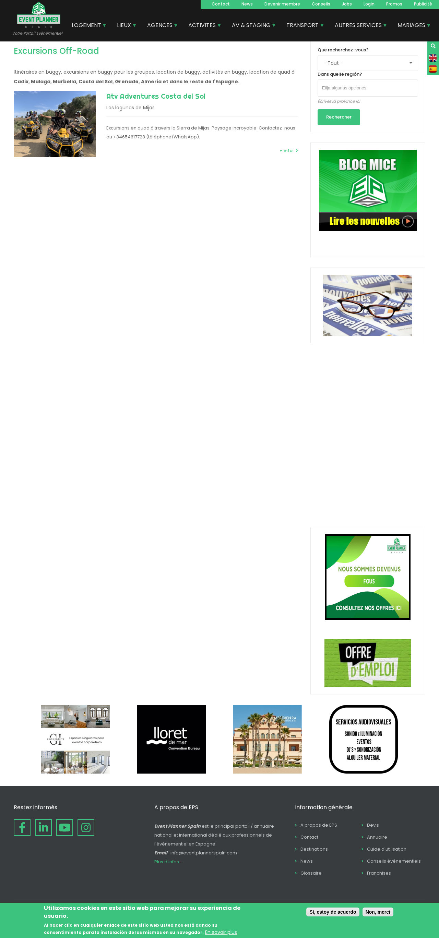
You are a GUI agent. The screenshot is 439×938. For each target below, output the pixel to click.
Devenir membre (282, 4)
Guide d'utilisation (386, 849)
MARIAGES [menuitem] (411, 26)
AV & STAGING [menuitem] (251, 26)
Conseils (321, 4)
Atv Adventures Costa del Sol (155, 96)
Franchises (379, 873)
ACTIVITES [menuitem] (202, 26)
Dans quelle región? (340, 74)
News (247, 4)
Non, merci (378, 912)
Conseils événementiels (394, 861)
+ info (286, 150)
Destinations (314, 849)
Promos (394, 4)
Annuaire (377, 837)
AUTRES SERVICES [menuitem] (359, 26)
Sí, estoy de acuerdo (332, 912)
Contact (221, 4)
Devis (373, 825)
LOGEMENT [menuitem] (87, 26)
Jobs (347, 4)
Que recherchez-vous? (343, 50)
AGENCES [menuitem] (160, 26)
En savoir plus (221, 932)
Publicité (423, 4)
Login (369, 4)
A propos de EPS (318, 825)
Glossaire (311, 873)
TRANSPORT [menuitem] (302, 26)
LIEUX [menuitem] (124, 26)
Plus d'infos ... (168, 862)
